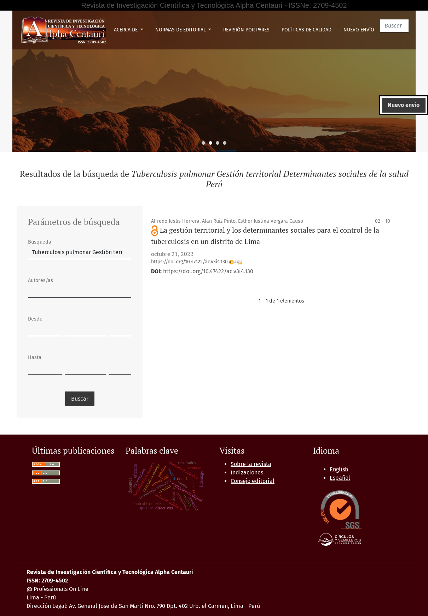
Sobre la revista (251, 464)
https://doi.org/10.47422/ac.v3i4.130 (196, 262)
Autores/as (40, 280)
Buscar (79, 398)
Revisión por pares (246, 30)
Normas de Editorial (181, 30)
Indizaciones (247, 472)
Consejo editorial (252, 481)
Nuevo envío (358, 30)
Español (340, 477)
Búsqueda (39, 242)
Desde (35, 319)
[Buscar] (394, 25)
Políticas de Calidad (306, 30)
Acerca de (126, 30)
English (339, 469)
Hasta (34, 357)
